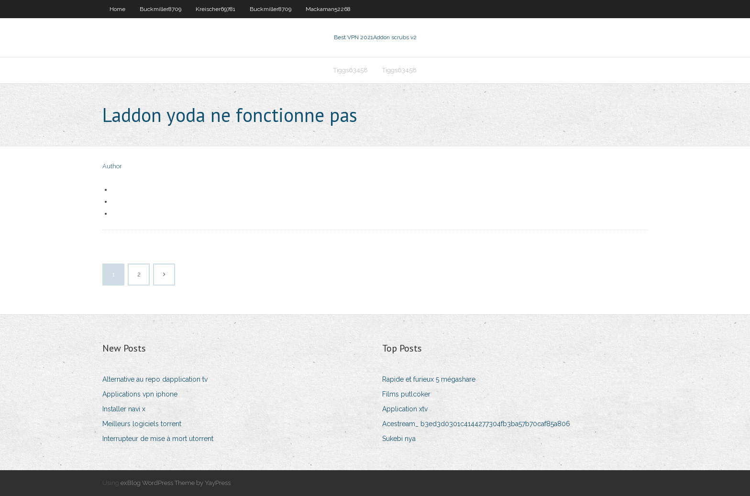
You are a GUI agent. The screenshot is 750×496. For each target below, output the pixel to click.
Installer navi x (123, 409)
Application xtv (405, 409)
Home (117, 9)
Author (112, 166)
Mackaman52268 (328, 9)
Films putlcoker (406, 394)
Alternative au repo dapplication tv (155, 379)
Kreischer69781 (215, 9)
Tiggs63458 (350, 70)
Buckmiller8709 (160, 9)
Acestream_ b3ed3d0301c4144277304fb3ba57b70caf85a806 (476, 424)
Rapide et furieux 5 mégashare (428, 379)
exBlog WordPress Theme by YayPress (176, 482)
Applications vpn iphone (139, 394)
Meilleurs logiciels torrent (141, 424)
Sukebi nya (399, 438)
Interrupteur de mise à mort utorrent (157, 438)
